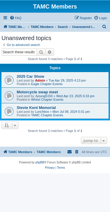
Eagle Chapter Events (46, 84)
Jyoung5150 (44, 96)
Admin (40, 80)
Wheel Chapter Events (47, 99)
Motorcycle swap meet (37, 92)
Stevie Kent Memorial (36, 107)
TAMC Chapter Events (47, 115)
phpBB (39, 162)
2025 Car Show (30, 76)
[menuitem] (15, 17)
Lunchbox (42, 111)
